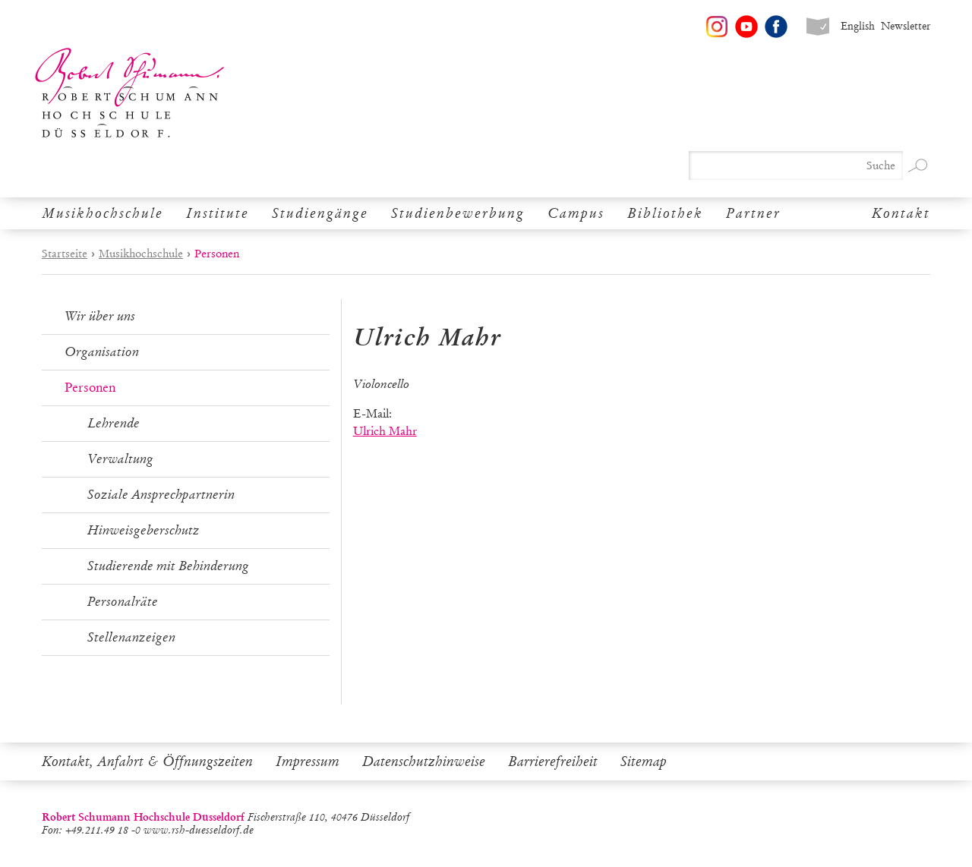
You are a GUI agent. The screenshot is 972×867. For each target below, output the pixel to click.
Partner (753, 213)
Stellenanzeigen (131, 637)
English (858, 26)
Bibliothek (665, 213)
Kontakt (901, 213)
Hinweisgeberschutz (143, 530)
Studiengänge (320, 213)
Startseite (64, 253)
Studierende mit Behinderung (168, 566)
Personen (90, 388)
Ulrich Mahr (385, 431)
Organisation (102, 352)
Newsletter (905, 26)
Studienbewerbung (458, 213)
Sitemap (643, 761)
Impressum (307, 761)
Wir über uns (100, 316)
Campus (576, 213)
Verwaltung (120, 459)
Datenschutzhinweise (423, 761)
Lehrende (113, 423)
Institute (217, 213)
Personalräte (122, 602)
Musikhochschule (102, 213)
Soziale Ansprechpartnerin (161, 495)
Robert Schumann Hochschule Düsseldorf (130, 93)
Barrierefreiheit (553, 761)
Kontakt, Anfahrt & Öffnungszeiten (147, 761)
